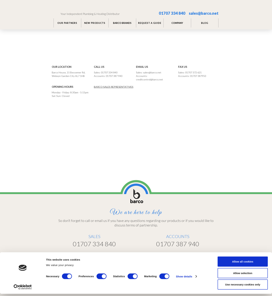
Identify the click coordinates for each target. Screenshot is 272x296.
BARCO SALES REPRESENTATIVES (113, 86)
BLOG (204, 23)
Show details (184, 278)
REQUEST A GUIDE (149, 23)
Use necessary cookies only (242, 286)
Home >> (142, 253)
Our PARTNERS (67, 23)
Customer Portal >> (192, 253)
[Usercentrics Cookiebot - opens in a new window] (22, 289)
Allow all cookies (242, 263)
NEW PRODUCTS (94, 23)
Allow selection (242, 275)
